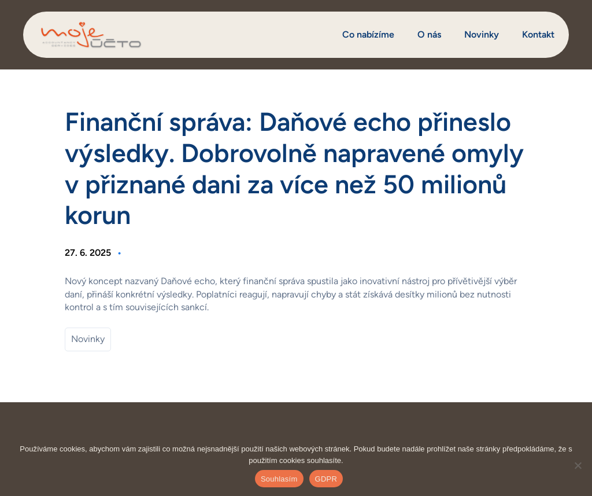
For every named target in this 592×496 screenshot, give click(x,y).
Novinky (88, 338)
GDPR (326, 479)
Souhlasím (279, 479)
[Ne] (577, 465)
